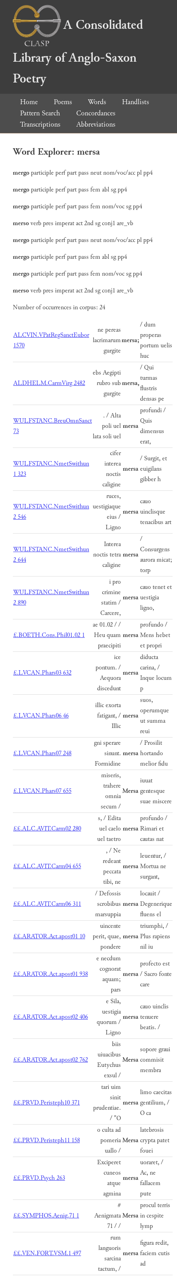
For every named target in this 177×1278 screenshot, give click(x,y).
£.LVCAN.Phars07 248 (42, 753)
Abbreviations (95, 124)
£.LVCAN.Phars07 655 (42, 791)
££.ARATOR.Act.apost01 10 (49, 936)
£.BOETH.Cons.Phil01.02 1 (49, 635)
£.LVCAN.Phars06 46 (41, 715)
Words (97, 102)
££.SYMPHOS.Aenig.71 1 (46, 1215)
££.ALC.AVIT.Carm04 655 (47, 866)
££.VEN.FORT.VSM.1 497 (47, 1253)
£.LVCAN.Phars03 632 (42, 672)
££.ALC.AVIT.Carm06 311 (47, 904)
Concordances (95, 113)
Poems (63, 102)
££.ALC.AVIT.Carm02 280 (47, 828)
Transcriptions (40, 124)
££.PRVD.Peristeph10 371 (46, 1102)
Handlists (135, 102)
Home (29, 102)
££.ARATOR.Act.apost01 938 (50, 974)
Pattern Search (40, 113)
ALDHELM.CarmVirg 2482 (49, 383)
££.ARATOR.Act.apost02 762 (50, 1059)
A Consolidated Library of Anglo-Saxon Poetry (78, 52)
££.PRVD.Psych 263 (39, 1178)
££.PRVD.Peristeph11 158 (46, 1140)
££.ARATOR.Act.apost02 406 (50, 1017)
